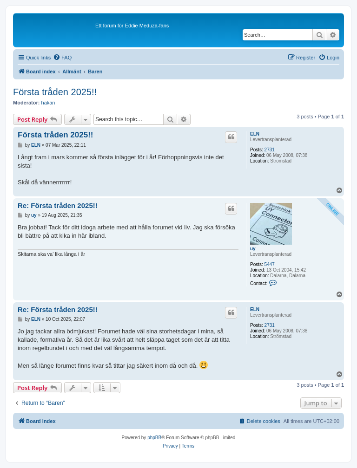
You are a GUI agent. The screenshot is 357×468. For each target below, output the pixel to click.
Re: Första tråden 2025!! (58, 205)
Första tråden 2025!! (55, 92)
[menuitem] (62, 57)
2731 (269, 149)
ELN (254, 133)
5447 (269, 264)
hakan (48, 102)
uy (253, 248)
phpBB (154, 437)
